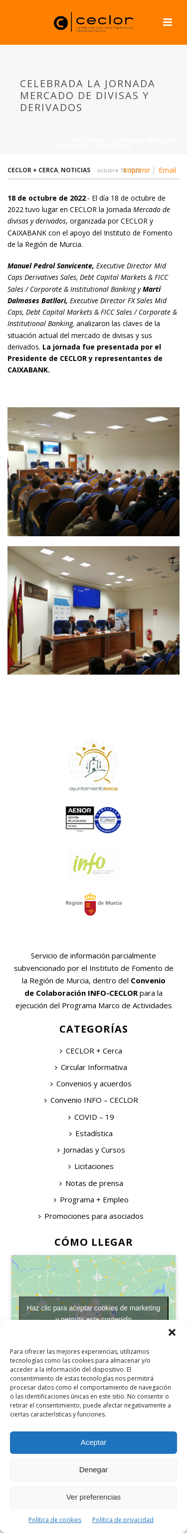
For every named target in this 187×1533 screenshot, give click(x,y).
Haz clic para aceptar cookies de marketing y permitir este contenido (94, 1313)
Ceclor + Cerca (32, 170)
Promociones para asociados (91, 1216)
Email (167, 170)
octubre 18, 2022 (119, 170)
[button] (172, 1332)
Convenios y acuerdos (91, 1083)
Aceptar (94, 1442)
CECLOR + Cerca (91, 1051)
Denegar (93, 1469)
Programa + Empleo (91, 1199)
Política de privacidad (123, 1520)
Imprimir (136, 170)
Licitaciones (91, 1166)
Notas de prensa (91, 1183)
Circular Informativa (91, 1067)
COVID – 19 (91, 1117)
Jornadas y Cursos (91, 1150)
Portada (24, 140)
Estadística (91, 1133)
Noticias (75, 170)
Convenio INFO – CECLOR (91, 1100)
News (55, 140)
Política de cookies (54, 1520)
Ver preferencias (93, 1497)
